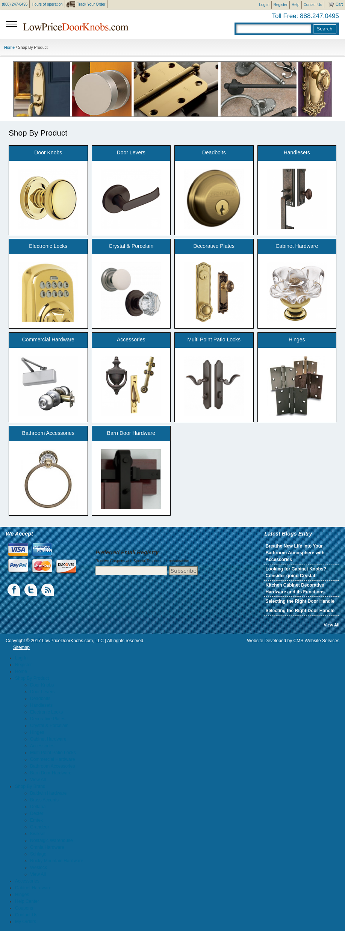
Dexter (36, 813)
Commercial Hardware (48, 339)
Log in (264, 5)
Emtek (36, 820)
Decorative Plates (214, 246)
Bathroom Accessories (48, 433)
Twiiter (31, 590)
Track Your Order (91, 4)
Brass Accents (44, 800)
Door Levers (131, 152)
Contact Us (313, 5)
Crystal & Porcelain (131, 246)
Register (281, 5)
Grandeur (39, 827)
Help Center (27, 901)
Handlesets (297, 152)
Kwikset (37, 833)
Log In (21, 658)
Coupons (24, 908)
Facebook (14, 590)
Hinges (297, 339)
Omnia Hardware (47, 847)
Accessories (131, 339)
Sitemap (21, 647)
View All (331, 625)
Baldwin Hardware (48, 793)
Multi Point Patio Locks (214, 339)
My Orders (25, 921)
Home (9, 47)
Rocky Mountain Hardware (56, 860)
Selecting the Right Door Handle (299, 601)
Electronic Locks (48, 246)
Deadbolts (214, 152)
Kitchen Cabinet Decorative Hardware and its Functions (294, 588)
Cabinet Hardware (296, 246)
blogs (48, 590)
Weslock (38, 867)
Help (296, 5)
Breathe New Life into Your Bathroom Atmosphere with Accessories (294, 552)
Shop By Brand (30, 786)
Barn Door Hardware (131, 433)
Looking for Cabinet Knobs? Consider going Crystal (295, 572)
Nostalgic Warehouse (51, 840)
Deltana (37, 806)
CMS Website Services (316, 640)
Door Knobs (48, 152)
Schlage (38, 854)
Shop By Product (32, 678)
